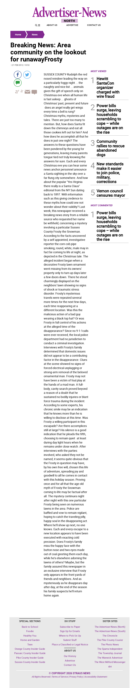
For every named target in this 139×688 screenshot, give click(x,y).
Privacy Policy (76, 676)
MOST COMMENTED (101, 205)
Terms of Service (60, 676)
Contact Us (94, 25)
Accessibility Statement (95, 676)
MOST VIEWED (98, 71)
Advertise (72, 25)
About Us (52, 25)
